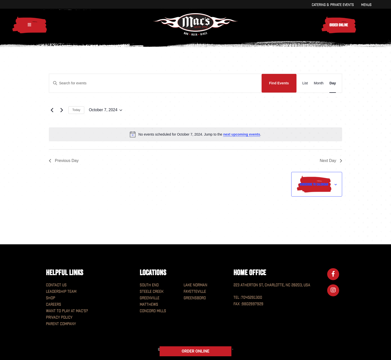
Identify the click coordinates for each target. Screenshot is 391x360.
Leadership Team (61, 291)
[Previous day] (52, 110)
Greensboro (195, 298)
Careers (53, 304)
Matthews (149, 304)
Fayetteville (195, 291)
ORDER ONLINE (195, 351)
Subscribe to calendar (314, 184)
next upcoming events (241, 134)
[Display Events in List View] (305, 83)
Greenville (149, 298)
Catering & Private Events (333, 5)
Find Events (279, 83)
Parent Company (61, 324)
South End (149, 285)
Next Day (331, 160)
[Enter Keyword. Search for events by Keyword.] (155, 83)
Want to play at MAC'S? (67, 311)
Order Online (338, 24)
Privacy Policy (59, 317)
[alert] (195, 134)
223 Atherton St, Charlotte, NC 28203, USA (271, 285)
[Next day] (62, 110)
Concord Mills (153, 311)
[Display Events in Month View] (318, 83)
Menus (366, 5)
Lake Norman (195, 285)
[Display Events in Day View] (332, 83)
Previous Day (64, 160)
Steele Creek (151, 291)
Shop (50, 298)
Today (76, 110)
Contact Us (56, 285)
